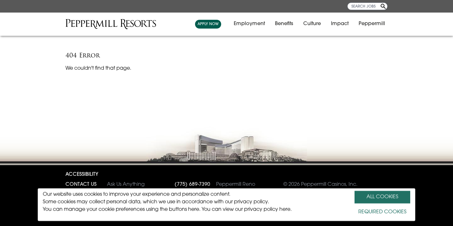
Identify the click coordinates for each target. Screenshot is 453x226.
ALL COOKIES (382, 197)
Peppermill (372, 23)
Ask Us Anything (105, 184)
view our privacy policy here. (257, 209)
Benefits (284, 23)
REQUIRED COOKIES (382, 212)
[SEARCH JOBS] (367, 6)
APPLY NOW (208, 24)
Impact (340, 23)
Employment (249, 23)
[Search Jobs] (383, 6)
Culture (312, 23)
